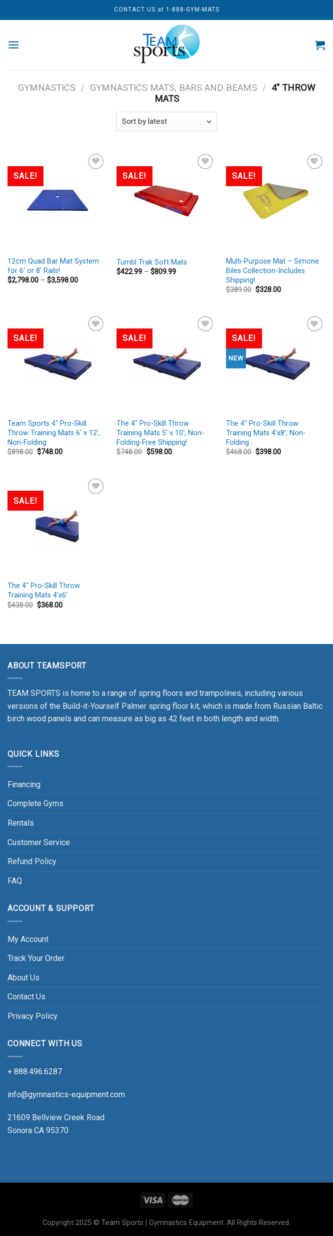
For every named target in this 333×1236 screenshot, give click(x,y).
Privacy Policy (33, 1016)
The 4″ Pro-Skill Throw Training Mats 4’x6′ (44, 591)
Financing (24, 784)
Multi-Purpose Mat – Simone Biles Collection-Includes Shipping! (272, 270)
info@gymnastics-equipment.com (66, 1094)
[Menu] (14, 44)
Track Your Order (36, 958)
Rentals (21, 823)
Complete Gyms (36, 803)
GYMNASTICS (47, 87)
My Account (28, 939)
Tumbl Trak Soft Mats (151, 262)
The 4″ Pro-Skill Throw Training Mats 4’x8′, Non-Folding (266, 432)
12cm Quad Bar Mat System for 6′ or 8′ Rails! (53, 266)
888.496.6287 (38, 1071)
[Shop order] (166, 121)
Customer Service (39, 842)
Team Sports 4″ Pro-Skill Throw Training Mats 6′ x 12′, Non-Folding (54, 432)
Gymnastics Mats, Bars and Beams (173, 87)
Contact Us (27, 996)
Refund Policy (32, 861)
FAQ (15, 881)
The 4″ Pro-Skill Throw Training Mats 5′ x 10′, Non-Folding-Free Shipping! (160, 432)
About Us (24, 977)
